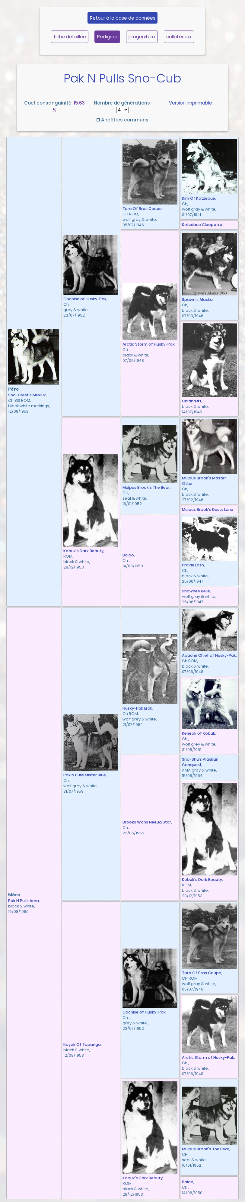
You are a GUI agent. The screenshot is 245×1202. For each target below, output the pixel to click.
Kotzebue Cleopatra (202, 224)
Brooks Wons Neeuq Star (146, 822)
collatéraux (178, 37)
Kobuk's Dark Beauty (83, 550)
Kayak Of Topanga (82, 1044)
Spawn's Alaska (197, 299)
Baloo (128, 555)
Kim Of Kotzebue (198, 198)
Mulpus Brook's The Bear (146, 487)
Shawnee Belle (196, 591)
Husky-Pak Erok (137, 708)
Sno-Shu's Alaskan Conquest (200, 762)
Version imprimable (190, 103)
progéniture (142, 37)
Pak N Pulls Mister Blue (84, 775)
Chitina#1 (191, 401)
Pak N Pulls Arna (23, 900)
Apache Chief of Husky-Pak (209, 655)
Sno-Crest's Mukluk (27, 395)
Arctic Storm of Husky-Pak (148, 344)
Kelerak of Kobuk (198, 733)
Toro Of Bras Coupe (142, 208)
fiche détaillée (70, 37)
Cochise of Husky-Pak (85, 298)
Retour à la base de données (122, 18)
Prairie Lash (193, 565)
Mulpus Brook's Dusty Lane (207, 509)
